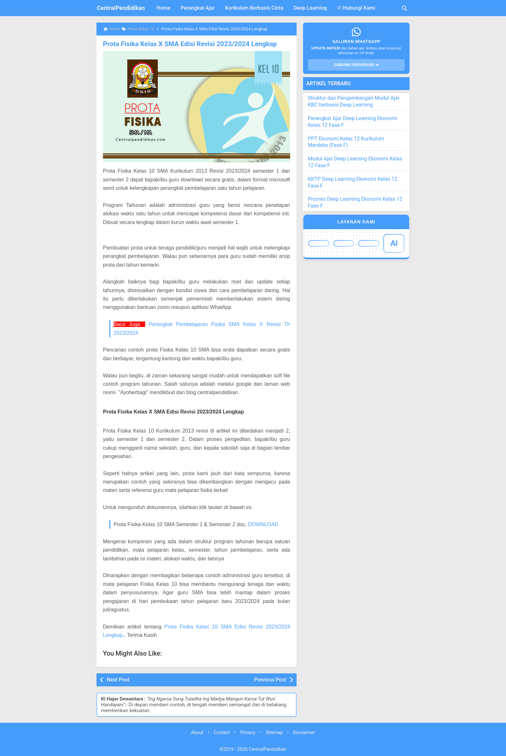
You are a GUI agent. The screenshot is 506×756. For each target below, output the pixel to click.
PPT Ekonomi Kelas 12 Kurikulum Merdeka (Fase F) (346, 142)
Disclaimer (304, 732)
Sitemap (274, 732)
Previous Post (270, 679)
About (197, 732)
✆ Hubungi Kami (356, 8)
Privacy (248, 732)
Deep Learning (310, 8)
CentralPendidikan (121, 8)
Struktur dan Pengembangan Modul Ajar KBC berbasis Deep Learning (354, 101)
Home (163, 8)
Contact (222, 732)
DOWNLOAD (263, 524)
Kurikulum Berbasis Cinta (254, 8)
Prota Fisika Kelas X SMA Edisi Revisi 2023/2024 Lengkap (187, 44)
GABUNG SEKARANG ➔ (356, 65)
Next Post (118, 679)
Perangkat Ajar (198, 8)
